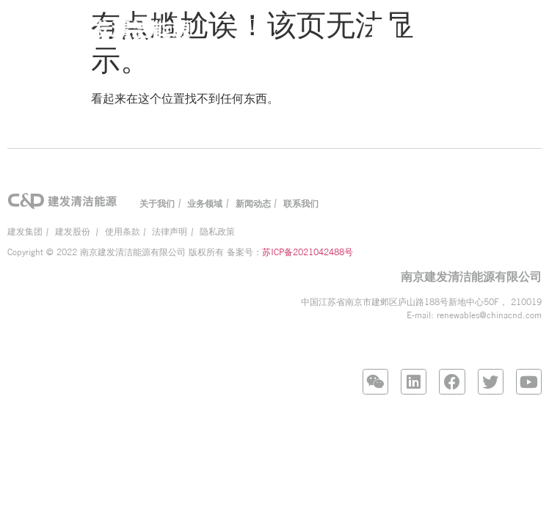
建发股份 (73, 232)
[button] (262, 32)
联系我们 (301, 204)
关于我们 (157, 204)
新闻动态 (253, 204)
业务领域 (204, 204)
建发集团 (25, 232)
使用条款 (122, 232)
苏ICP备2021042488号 (307, 251)
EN (462, 30)
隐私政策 (217, 232)
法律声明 (169, 232)
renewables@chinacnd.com (489, 314)
